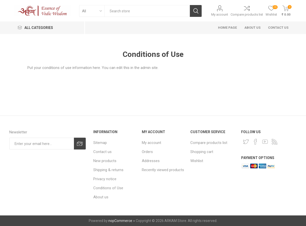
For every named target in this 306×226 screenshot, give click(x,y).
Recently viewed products (163, 170)
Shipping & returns (108, 170)
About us (100, 197)
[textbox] (147, 11)
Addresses (151, 161)
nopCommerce (120, 221)
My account (219, 14)
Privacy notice (104, 179)
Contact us (102, 151)
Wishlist (196, 161)
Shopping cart (201, 151)
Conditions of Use (108, 188)
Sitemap (100, 142)
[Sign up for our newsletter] (41, 143)
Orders (147, 151)
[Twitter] (246, 142)
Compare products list (247, 14)
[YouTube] (265, 142)
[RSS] (275, 142)
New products (104, 161)
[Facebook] (255, 142)
